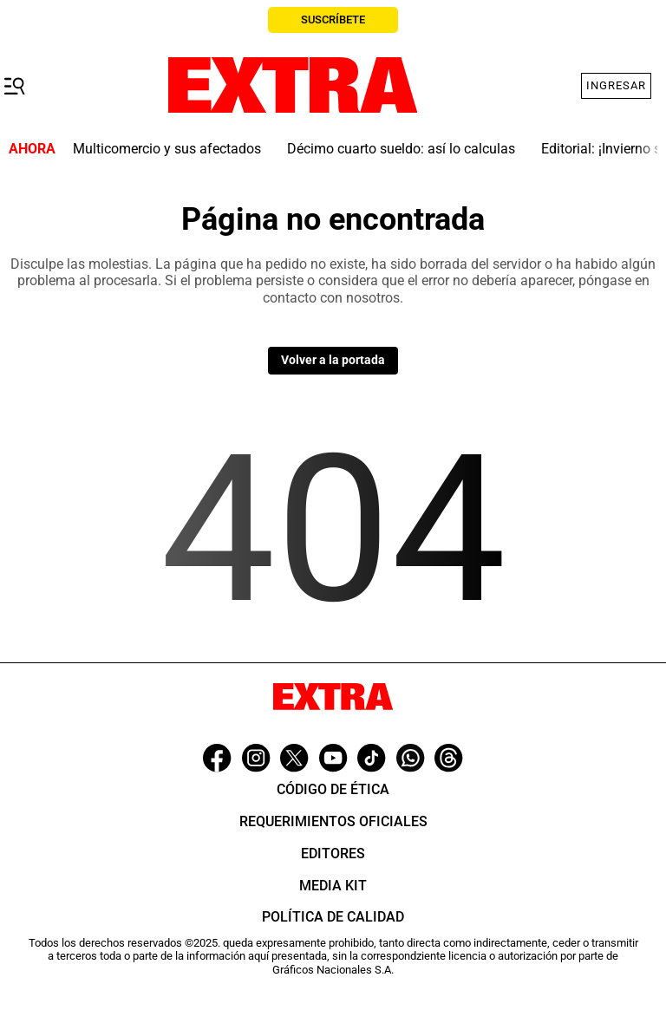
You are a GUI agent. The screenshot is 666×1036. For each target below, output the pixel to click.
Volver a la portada (333, 360)
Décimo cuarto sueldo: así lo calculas (401, 148)
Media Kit (333, 885)
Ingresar (616, 85)
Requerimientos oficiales (333, 821)
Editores (333, 853)
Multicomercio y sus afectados (167, 148)
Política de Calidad (333, 917)
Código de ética (333, 789)
